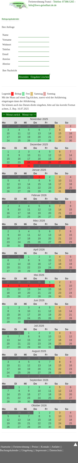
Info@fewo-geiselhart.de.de (42, 5)
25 (19, 140)
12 (28, 133)
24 (8, 140)
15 (59, 133)
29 (59, 140)
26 (28, 140)
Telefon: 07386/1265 (64, 1)
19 (28, 137)
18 (19, 137)
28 (49, 140)
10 (8, 133)
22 (59, 137)
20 (39, 137)
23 (70, 137)
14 (49, 133)
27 (39, 140)
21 (49, 137)
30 (70, 140)
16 (70, 133)
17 (8, 137)
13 (39, 133)
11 (19, 133)
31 (28, 165)
